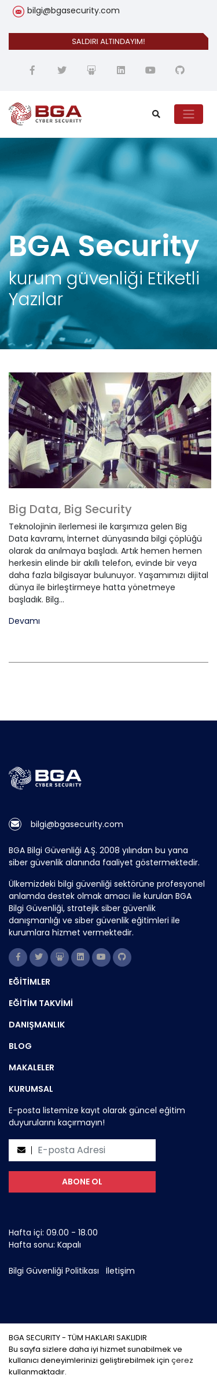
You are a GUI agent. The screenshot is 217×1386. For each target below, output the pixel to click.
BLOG (20, 1046)
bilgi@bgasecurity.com (73, 10)
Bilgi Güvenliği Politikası (54, 1271)
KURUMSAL (31, 1089)
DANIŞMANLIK (37, 1024)
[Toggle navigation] (188, 114)
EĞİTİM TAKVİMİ (41, 1003)
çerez (182, 1360)
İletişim (120, 1271)
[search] (156, 114)
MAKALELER (31, 1067)
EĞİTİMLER (29, 982)
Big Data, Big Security (70, 509)
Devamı (24, 621)
